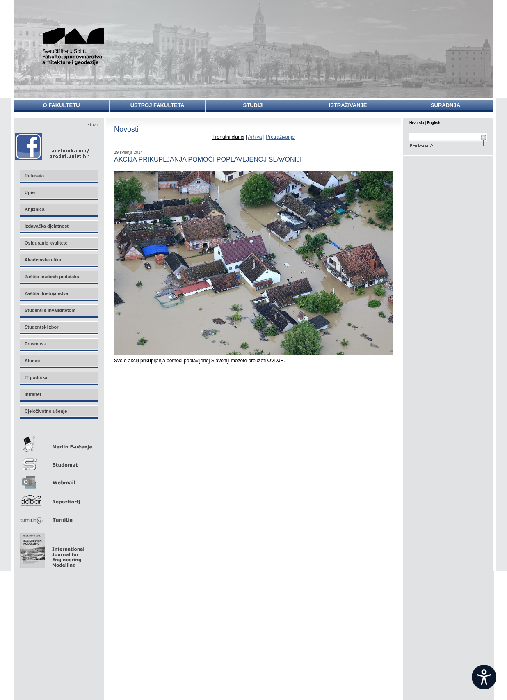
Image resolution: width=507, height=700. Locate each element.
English (434, 123)
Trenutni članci (228, 137)
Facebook (53, 146)
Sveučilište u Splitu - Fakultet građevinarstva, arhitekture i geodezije (78, 46)
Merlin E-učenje (58, 442)
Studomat (58, 461)
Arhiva (255, 137)
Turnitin (58, 516)
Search (448, 144)
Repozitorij (58, 498)
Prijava (92, 125)
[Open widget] (484, 677)
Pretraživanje (280, 137)
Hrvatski (416, 123)
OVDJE (275, 361)
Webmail (58, 479)
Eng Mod (51, 548)
